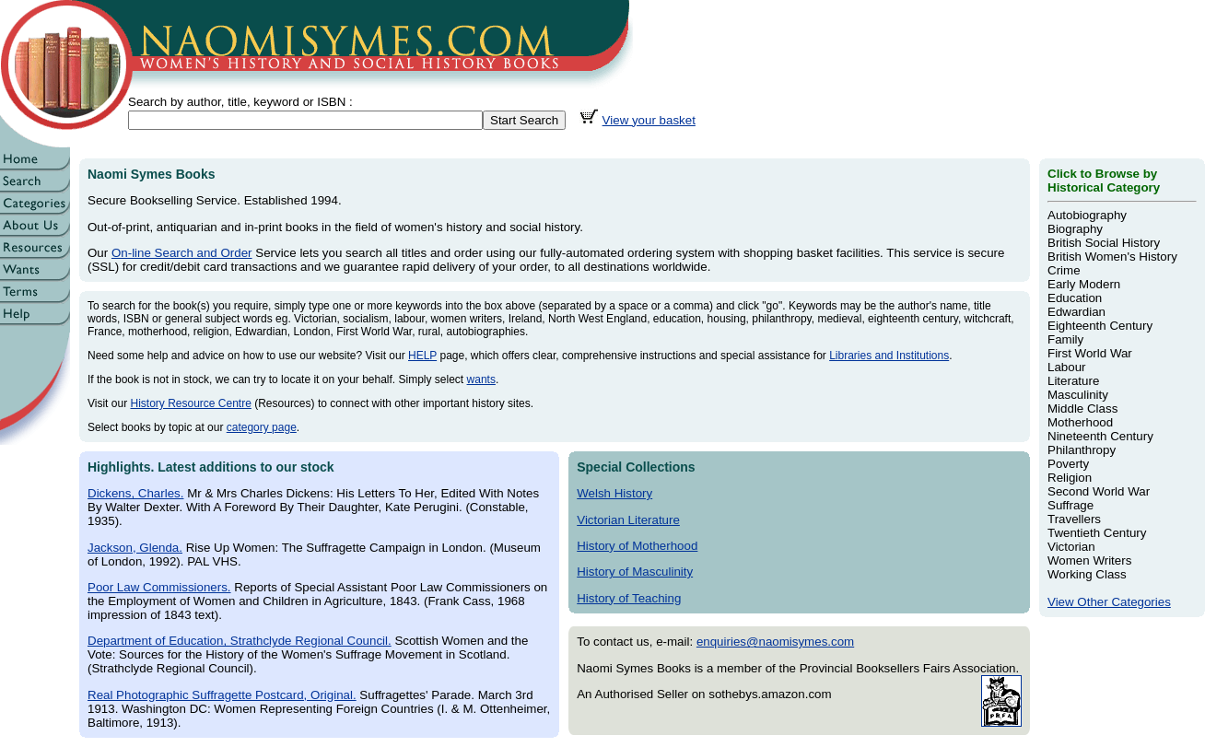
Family (1065, 339)
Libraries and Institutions (889, 355)
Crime (1064, 270)
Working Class (1087, 574)
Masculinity (1077, 395)
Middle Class (1082, 408)
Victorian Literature (628, 520)
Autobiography (1087, 215)
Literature (1073, 381)
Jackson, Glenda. (135, 547)
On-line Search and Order (181, 253)
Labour (1066, 367)
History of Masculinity (635, 571)
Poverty (1068, 464)
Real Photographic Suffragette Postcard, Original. (222, 695)
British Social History (1103, 243)
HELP (422, 355)
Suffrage (1070, 505)
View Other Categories (1109, 602)
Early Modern (1083, 284)
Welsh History (614, 493)
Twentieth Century (1096, 533)
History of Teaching (629, 598)
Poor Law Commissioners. (159, 587)
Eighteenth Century (1099, 326)
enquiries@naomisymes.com (775, 641)
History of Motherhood (637, 546)
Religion (1069, 477)
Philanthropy (1081, 450)
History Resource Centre (190, 403)
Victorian (1071, 547)
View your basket (649, 120)
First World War (1089, 353)
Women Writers (1089, 560)
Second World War (1098, 491)
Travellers (1074, 519)
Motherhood (1080, 422)
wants (481, 379)
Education (1074, 298)
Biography (1075, 229)
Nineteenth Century (1100, 436)
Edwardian (1076, 312)
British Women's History (1112, 256)
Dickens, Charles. (135, 493)
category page (262, 427)
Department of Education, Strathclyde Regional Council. (240, 641)
